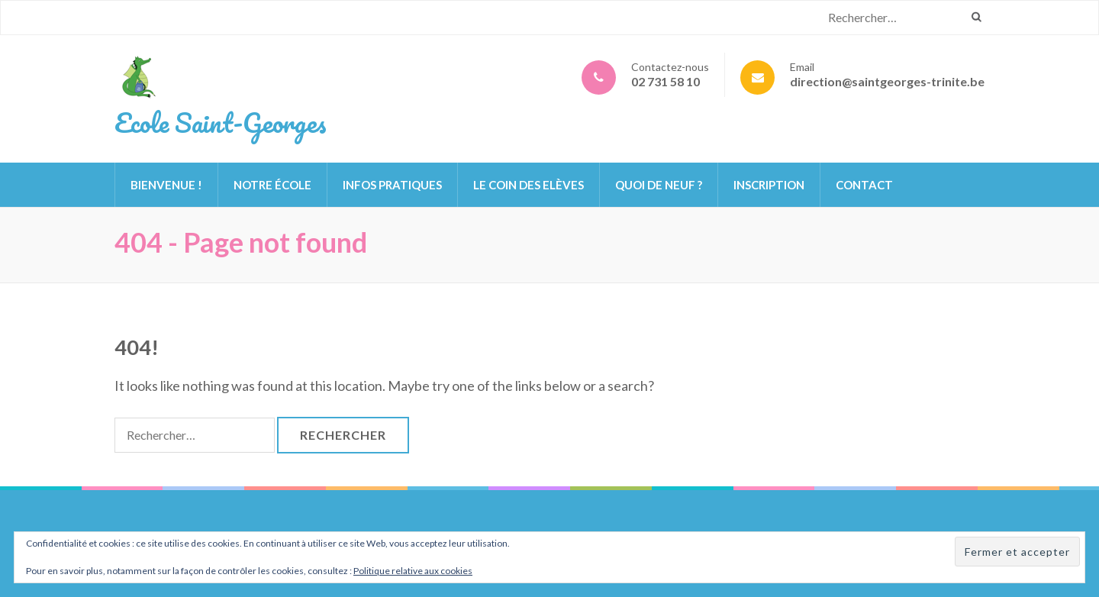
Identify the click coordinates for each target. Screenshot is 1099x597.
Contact (864, 185)
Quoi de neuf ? (658, 185)
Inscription (768, 185)
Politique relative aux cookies (412, 570)
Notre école (272, 185)
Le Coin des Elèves (528, 185)
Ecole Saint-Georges (220, 122)
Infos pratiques (392, 185)
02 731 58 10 (665, 81)
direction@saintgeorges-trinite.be (887, 81)
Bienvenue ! (166, 185)
